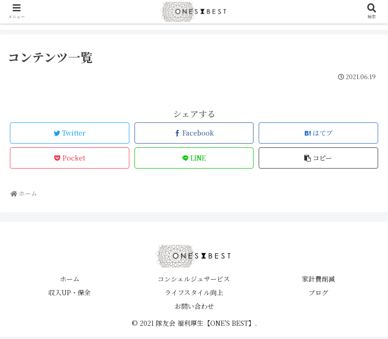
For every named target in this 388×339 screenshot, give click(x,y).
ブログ (318, 292)
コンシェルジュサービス (194, 278)
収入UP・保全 (69, 292)
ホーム (69, 278)
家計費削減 (318, 278)
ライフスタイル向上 (194, 292)
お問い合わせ (194, 306)
